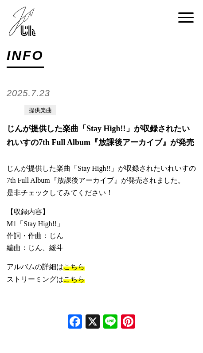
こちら (74, 267)
